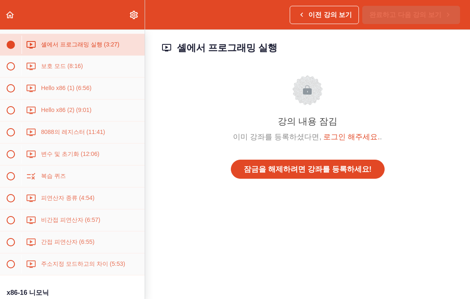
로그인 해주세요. (351, 137)
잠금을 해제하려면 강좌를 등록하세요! (308, 169)
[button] (10, 14)
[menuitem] (134, 14)
